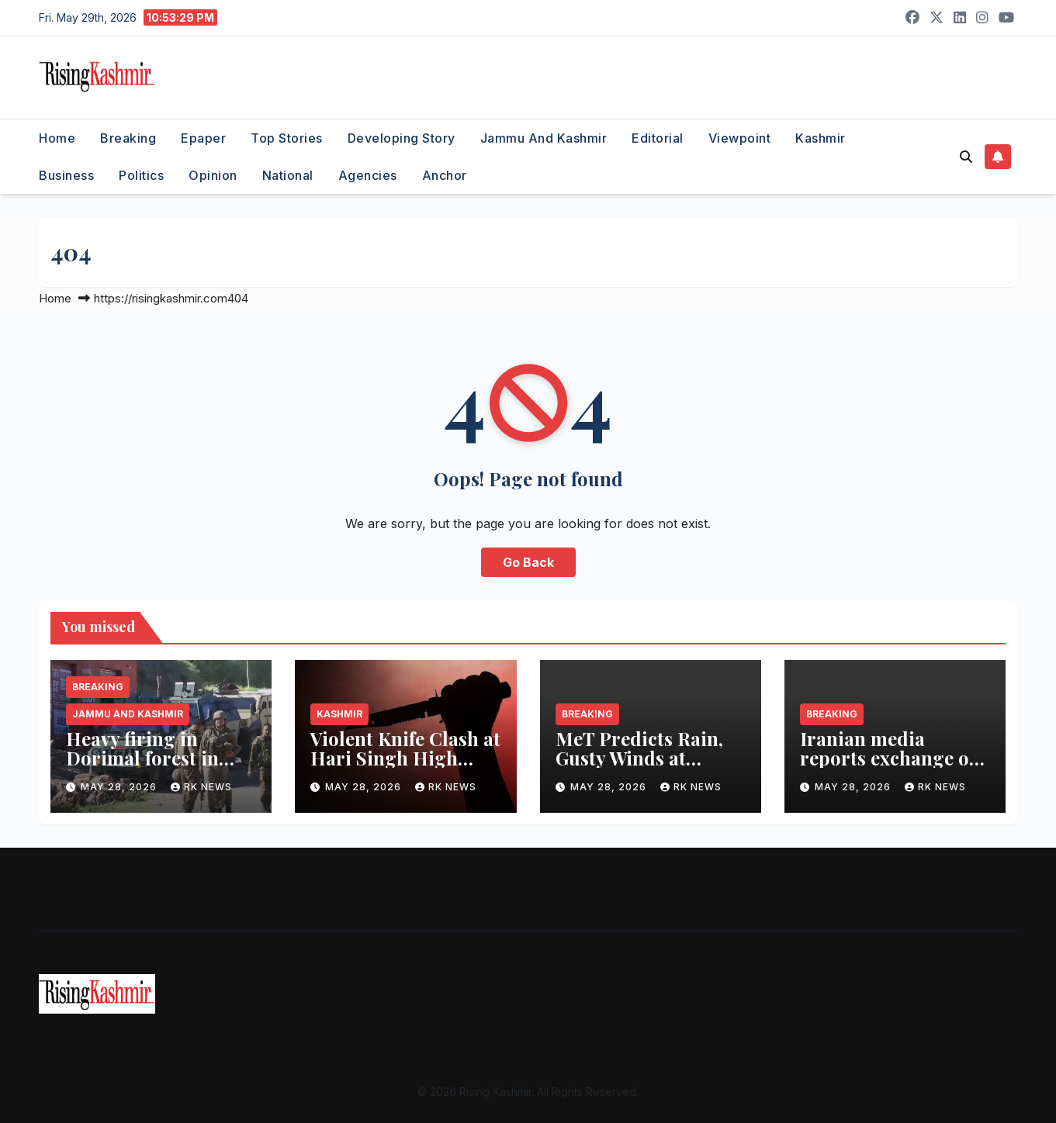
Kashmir (820, 138)
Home (57, 138)
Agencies (367, 175)
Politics (141, 175)
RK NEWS (201, 787)
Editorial (658, 138)
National (287, 175)
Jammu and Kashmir (544, 138)
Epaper (203, 138)
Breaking (128, 138)
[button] (966, 156)
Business (66, 175)
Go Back (528, 562)
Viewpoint (739, 138)
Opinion (213, 175)
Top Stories (287, 138)
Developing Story (401, 138)
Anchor (444, 175)
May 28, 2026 (120, 787)
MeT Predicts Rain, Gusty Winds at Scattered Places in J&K (639, 767)
